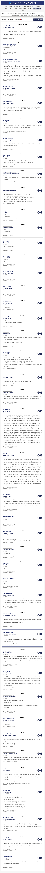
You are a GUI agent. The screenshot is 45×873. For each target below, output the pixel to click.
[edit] (41, 27)
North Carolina (18, 13)
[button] (16, 26)
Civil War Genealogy (9, 13)
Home (3, 13)
